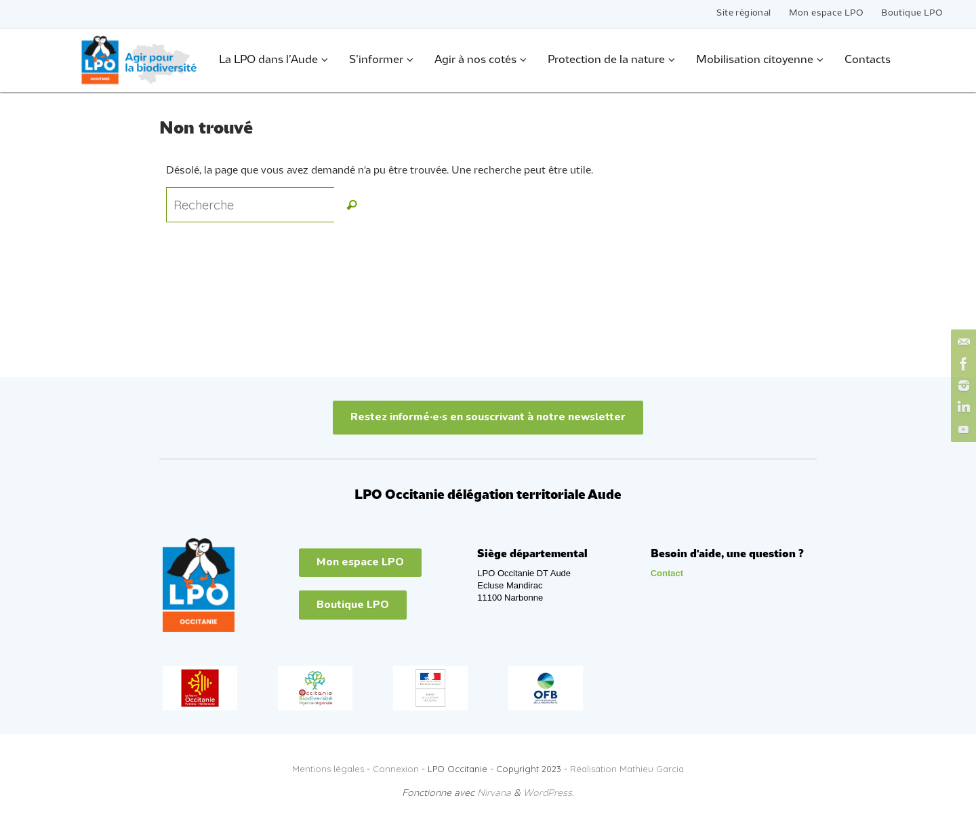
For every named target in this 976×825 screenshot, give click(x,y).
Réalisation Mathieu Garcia (627, 768)
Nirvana (494, 793)
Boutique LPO (912, 13)
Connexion (396, 768)
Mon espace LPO (826, 13)
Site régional (743, 13)
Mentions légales (328, 768)
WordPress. (548, 793)
